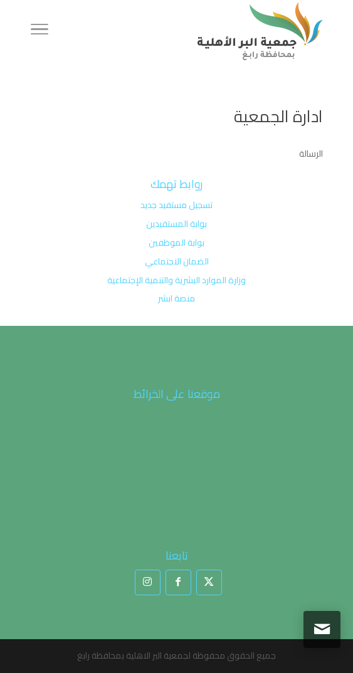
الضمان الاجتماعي (177, 261)
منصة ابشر (176, 298)
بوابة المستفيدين (176, 224)
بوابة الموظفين (176, 242)
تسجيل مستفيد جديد (176, 205)
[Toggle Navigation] (39, 31)
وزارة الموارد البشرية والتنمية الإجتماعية (176, 280)
